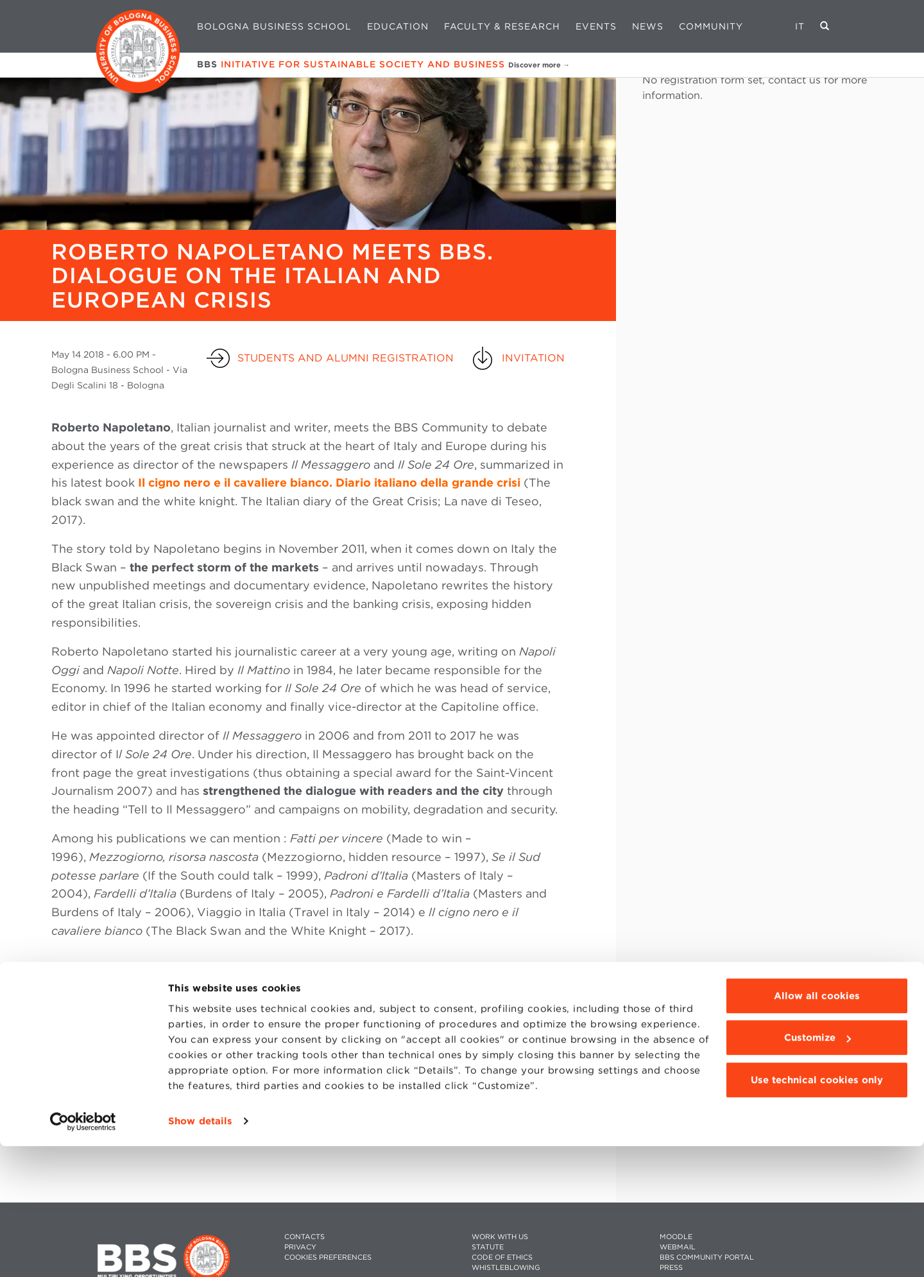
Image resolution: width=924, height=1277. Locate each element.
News (647, 26)
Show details (200, 1252)
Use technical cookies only (817, 1211)
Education (398, 26)
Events (596, 26)
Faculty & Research (502, 26)
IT (800, 26)
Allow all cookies (817, 1127)
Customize (817, 1168)
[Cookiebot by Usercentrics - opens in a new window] (83, 1252)
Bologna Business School (274, 26)
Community (711, 26)
